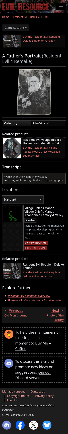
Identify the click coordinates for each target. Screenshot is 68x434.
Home (5, 17)
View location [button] (37, 243)
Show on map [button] (37, 248)
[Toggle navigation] (61, 6)
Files (46, 17)
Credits (12, 400)
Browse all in (34, 300)
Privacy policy (44, 396)
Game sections (14, 28)
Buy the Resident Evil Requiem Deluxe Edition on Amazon (41, 38)
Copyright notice (18, 396)
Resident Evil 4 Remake (26, 17)
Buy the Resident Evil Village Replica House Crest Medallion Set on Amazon (41, 151)
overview (29, 296)
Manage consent (13, 391)
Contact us (37, 391)
